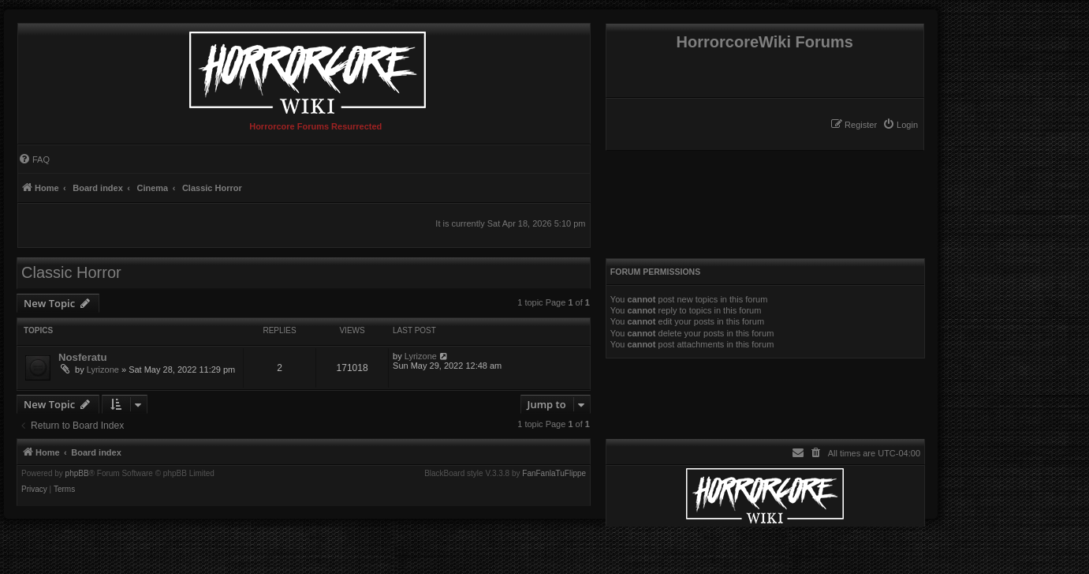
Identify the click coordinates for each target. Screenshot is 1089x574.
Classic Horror (71, 272)
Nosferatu (82, 357)
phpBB (77, 474)
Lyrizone (103, 369)
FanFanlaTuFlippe (554, 474)
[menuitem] (900, 124)
